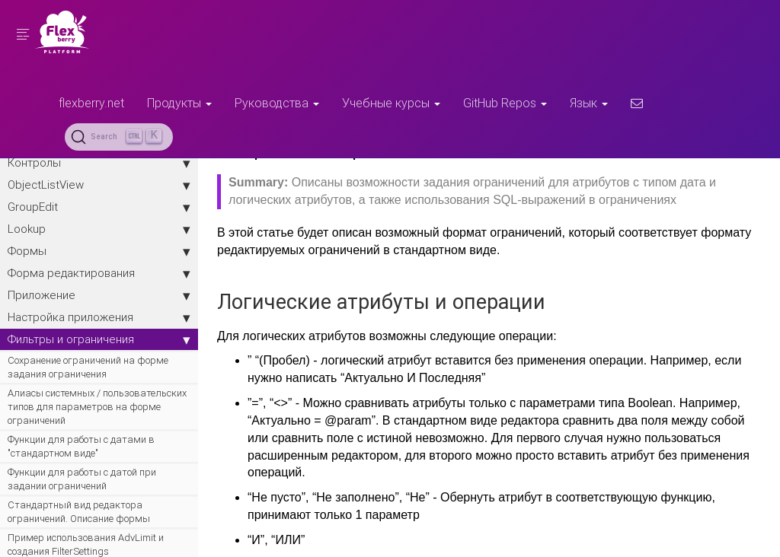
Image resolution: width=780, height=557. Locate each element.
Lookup (99, 229)
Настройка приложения (99, 317)
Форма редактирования (99, 273)
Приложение (99, 295)
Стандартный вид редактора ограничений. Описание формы (79, 511)
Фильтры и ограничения (99, 339)
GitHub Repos (505, 102)
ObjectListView (99, 185)
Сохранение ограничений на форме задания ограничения (88, 367)
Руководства (277, 102)
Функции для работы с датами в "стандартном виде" (81, 446)
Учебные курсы (391, 102)
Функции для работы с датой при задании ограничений (82, 479)
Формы (99, 251)
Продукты (179, 102)
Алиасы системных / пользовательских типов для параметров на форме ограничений (97, 407)
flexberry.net (91, 102)
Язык (589, 102)
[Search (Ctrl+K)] (119, 137)
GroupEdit (99, 207)
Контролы (99, 162)
